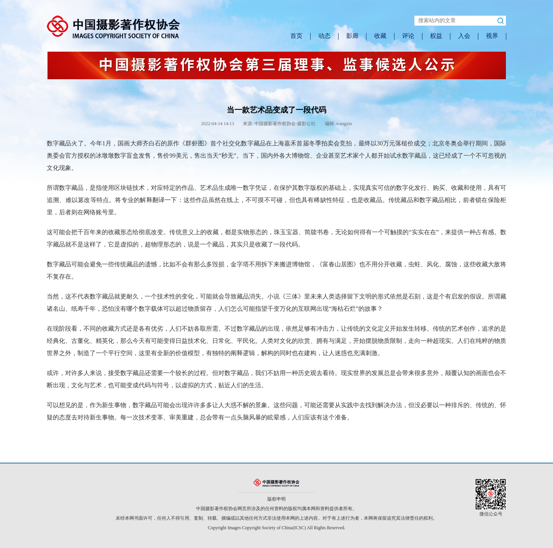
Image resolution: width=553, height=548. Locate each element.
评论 (408, 36)
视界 (492, 36)
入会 (464, 36)
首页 (296, 36)
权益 (436, 36)
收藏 (380, 36)
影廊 (352, 36)
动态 (324, 36)
